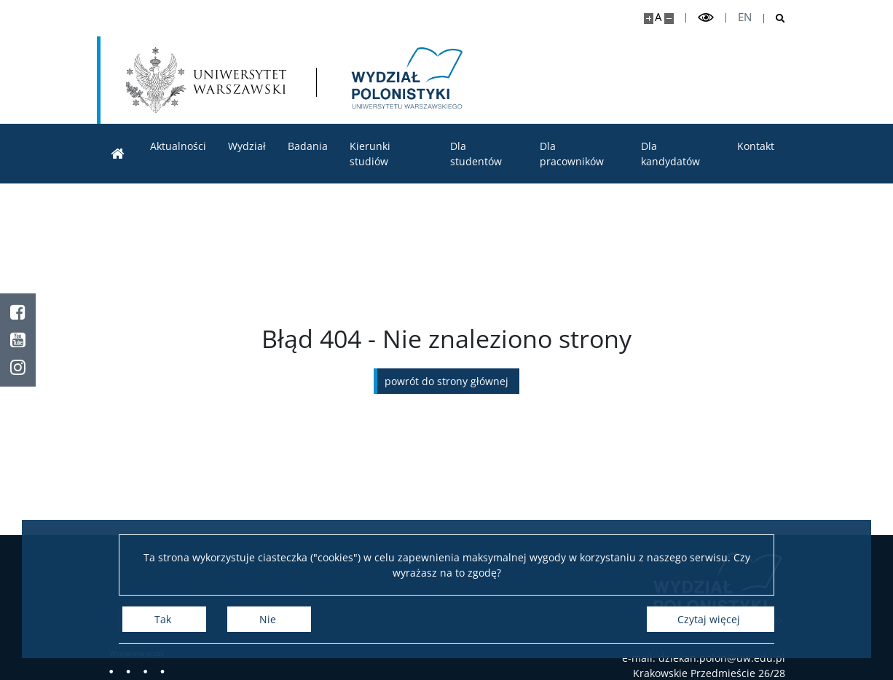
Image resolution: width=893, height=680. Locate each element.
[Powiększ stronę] (648, 18)
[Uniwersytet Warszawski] (206, 80)
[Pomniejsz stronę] (669, 18)
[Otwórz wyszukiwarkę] (774, 18)
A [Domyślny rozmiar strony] (658, 17)
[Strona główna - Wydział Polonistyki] (405, 80)
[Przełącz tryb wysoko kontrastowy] (706, 18)
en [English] (745, 17)
